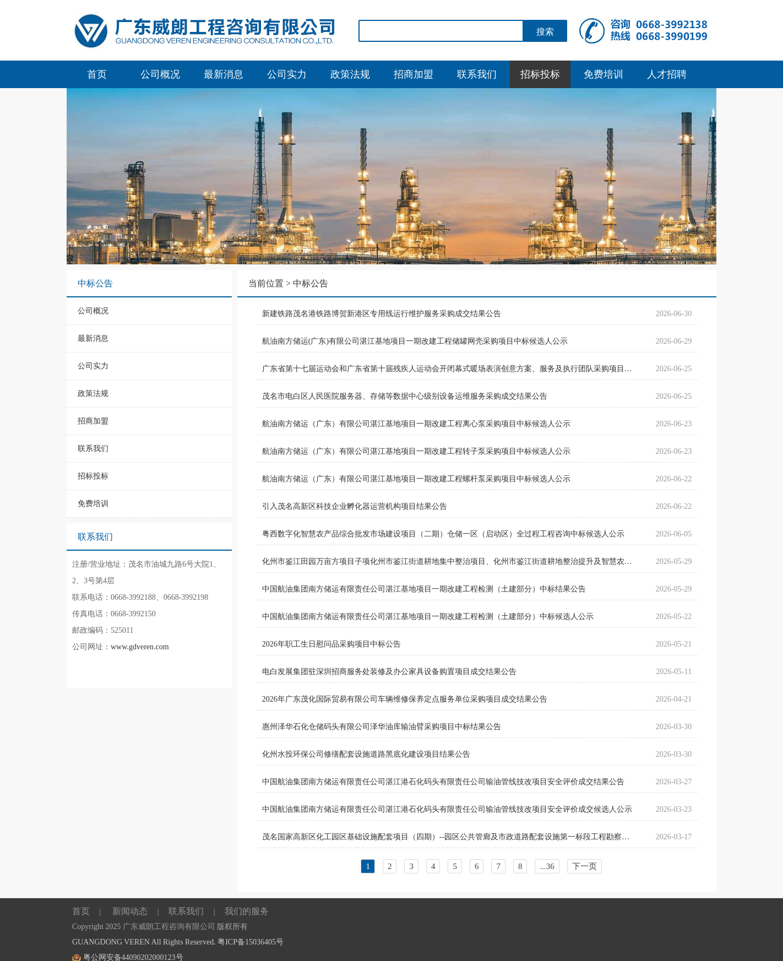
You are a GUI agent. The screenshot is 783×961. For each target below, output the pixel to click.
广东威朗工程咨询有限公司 (169, 926)
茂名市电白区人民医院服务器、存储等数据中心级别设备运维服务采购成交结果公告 (404, 396)
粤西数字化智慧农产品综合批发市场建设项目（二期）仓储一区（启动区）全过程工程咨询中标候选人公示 (443, 534)
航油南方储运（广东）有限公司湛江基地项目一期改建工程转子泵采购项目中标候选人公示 (416, 451)
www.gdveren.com (140, 647)
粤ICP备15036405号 (251, 942)
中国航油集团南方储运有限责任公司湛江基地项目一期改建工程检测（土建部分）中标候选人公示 (428, 616)
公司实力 (287, 74)
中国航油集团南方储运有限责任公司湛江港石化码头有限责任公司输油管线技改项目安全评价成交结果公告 (443, 782)
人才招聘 (667, 74)
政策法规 (350, 74)
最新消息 (223, 74)
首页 (97, 74)
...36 (547, 866)
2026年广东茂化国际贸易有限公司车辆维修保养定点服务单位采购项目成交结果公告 (404, 699)
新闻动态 (130, 911)
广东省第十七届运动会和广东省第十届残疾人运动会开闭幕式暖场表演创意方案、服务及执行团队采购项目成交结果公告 (449, 369)
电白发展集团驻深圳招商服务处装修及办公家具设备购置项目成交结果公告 (389, 671)
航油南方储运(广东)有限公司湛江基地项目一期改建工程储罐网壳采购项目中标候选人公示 (415, 341)
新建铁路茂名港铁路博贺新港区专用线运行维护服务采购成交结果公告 (381, 314)
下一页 (584, 866)
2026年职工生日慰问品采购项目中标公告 (331, 644)
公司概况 (160, 74)
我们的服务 (247, 911)
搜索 (545, 31)
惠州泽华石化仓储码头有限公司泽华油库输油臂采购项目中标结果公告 (381, 727)
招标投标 (540, 74)
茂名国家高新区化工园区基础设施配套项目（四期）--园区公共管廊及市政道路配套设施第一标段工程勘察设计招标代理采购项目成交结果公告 (449, 837)
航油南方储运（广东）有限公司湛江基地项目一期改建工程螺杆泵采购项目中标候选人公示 (416, 479)
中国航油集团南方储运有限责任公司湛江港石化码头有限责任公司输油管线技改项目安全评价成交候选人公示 (447, 809)
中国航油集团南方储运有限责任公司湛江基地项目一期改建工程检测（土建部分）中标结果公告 (424, 589)
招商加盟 (413, 74)
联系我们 (477, 74)
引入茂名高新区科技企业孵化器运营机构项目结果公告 (354, 506)
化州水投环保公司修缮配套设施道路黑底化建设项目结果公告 (366, 754)
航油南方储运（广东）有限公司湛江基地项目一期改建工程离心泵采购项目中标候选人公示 (416, 424)
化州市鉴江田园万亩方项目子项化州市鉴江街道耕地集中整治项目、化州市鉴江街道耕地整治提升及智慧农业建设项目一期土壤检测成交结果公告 (449, 561)
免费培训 (603, 74)
